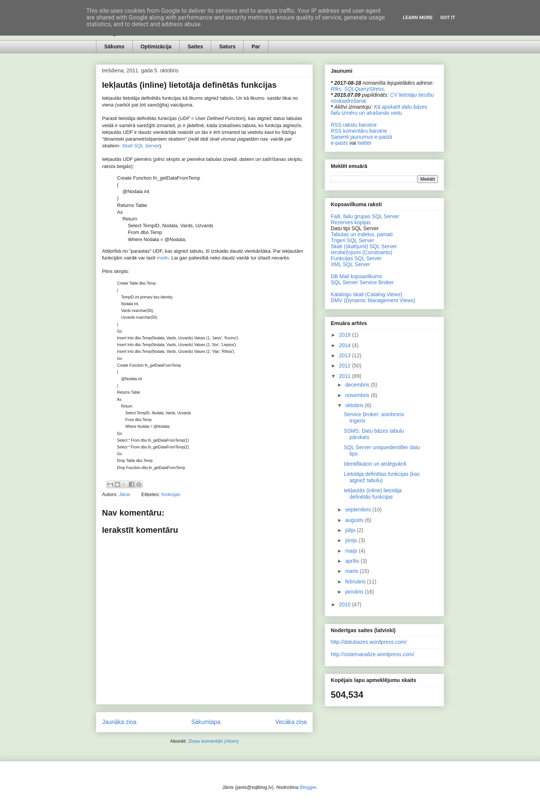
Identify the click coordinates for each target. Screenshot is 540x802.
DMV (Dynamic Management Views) (373, 300)
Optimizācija (156, 46)
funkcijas (170, 494)
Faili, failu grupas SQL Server (365, 216)
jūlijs (351, 530)
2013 (345, 355)
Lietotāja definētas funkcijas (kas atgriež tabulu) (382, 477)
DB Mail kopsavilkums (356, 276)
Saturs (227, 46)
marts (352, 571)
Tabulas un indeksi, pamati (362, 234)
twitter (365, 143)
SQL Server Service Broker (362, 282)
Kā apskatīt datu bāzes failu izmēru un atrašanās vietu (379, 110)
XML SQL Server (350, 264)
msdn (163, 258)
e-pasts (339, 143)
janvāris (354, 592)
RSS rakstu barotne (353, 125)
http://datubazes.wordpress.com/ (368, 642)
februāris (356, 582)
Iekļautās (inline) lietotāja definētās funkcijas (373, 493)
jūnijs (351, 540)
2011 (345, 376)
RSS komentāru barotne (359, 131)
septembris (358, 510)
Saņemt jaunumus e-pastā (361, 137)
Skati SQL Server (140, 145)
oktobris (355, 405)
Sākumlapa (205, 722)
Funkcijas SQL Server (356, 258)
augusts (355, 520)
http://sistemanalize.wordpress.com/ (372, 654)
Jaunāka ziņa (119, 722)
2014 (345, 345)
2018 (345, 335)
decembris (357, 385)
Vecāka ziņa (291, 722)
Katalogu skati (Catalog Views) (366, 294)
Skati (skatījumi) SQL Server (364, 246)
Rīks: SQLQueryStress (357, 89)
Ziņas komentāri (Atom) (213, 741)
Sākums (114, 46)
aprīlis (352, 561)
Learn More (418, 17)
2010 (345, 604)
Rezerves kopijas (351, 222)
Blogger (308, 787)
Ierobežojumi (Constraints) (361, 252)
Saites (195, 46)
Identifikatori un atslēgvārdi (375, 464)
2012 (345, 366)
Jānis (125, 494)
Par (256, 46)
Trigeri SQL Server (352, 240)
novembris (357, 395)
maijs (352, 551)
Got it (447, 17)
